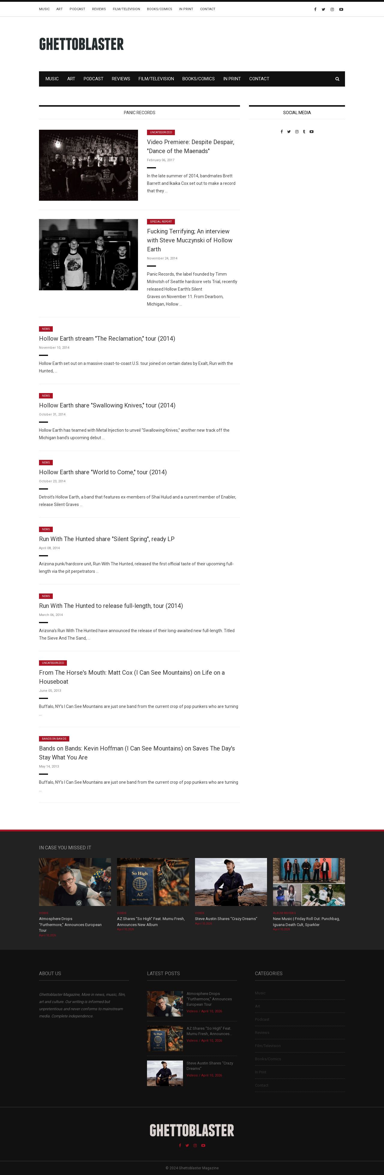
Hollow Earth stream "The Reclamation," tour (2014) (107, 338)
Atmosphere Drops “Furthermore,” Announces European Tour (70, 924)
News (46, 328)
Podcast (77, 9)
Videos (43, 913)
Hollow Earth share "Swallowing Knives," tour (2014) (107, 405)
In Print (186, 9)
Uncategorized (161, 132)
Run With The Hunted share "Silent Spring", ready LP (107, 539)
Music (44, 9)
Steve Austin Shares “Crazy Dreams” (226, 918)
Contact (207, 9)
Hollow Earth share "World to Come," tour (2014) (103, 472)
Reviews (99, 9)
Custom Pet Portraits (266, 175)
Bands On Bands (54, 738)
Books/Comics (159, 9)
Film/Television (126, 9)
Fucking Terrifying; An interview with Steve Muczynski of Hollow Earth (189, 240)
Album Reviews (284, 913)
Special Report (161, 221)
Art (59, 9)
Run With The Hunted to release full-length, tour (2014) (111, 605)
